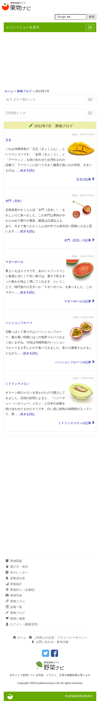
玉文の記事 (83, 179)
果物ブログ (24, 91)
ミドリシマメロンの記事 (74, 423)
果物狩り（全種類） (21, 589)
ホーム (8, 91)
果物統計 (14, 584)
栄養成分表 (15, 578)
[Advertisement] (50, 61)
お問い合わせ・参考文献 (50, 641)
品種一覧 (14, 607)
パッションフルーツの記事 (73, 362)
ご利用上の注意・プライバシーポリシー (58, 637)
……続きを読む (24, 170)
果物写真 (14, 595)
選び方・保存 (17, 566)
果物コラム (15, 601)
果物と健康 (15, 618)
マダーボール (14, 261)
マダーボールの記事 (77, 301)
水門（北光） (14, 200)
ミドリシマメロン (17, 383)
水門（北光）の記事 (77, 240)
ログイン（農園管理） (23, 624)
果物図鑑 (14, 560)
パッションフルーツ (18, 322)
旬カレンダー (17, 572)
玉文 (8, 140)
